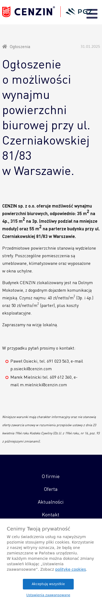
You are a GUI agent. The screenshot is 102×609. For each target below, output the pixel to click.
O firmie (51, 476)
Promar (51, 594)
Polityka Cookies (72, 584)
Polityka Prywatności (38, 584)
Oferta (51, 489)
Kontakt (50, 514)
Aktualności (51, 501)
